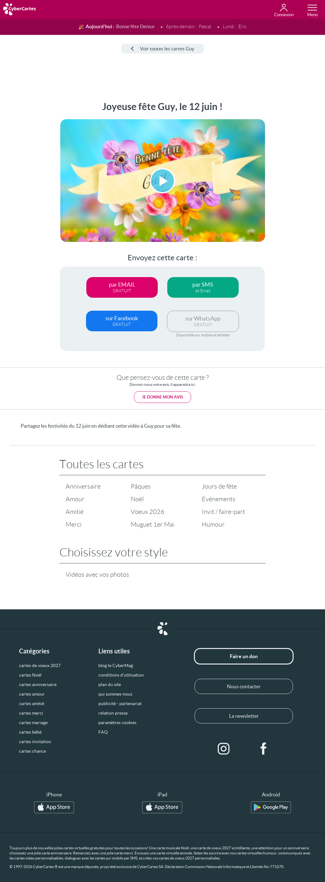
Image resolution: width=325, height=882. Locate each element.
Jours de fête (219, 486)
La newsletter (244, 716)
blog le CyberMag (115, 665)
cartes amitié (31, 703)
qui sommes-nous (115, 694)
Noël (137, 499)
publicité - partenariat (120, 703)
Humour (213, 524)
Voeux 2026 (147, 511)
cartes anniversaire (37, 684)
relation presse (113, 713)
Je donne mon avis (162, 397)
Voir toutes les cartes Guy (162, 48)
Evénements (218, 499)
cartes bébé (30, 732)
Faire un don (244, 656)
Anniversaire (83, 486)
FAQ (103, 732)
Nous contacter (244, 686)
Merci (74, 524)
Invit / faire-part (223, 511)
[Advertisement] (24, 196)
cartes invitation (35, 741)
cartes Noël (30, 675)
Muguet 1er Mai (153, 524)
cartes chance (32, 751)
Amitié (74, 511)
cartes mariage (33, 722)
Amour (75, 499)
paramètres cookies (117, 722)
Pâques (141, 486)
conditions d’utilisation (121, 675)
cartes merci (31, 713)
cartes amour (32, 694)
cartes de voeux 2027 (40, 665)
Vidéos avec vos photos (97, 574)
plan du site (109, 684)
